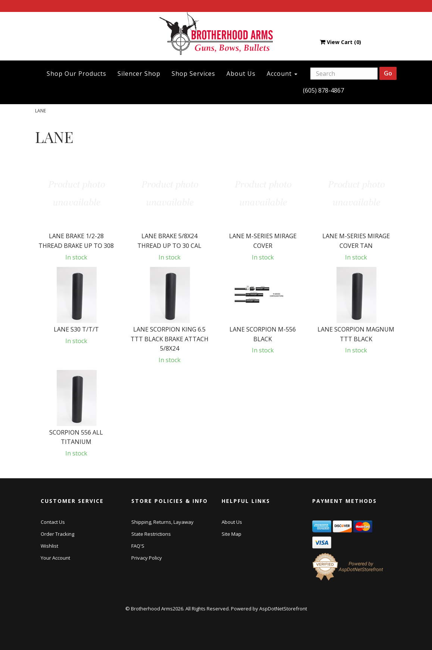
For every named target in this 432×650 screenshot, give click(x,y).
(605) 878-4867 (323, 90)
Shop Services (193, 73)
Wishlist (49, 545)
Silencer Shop (139, 73)
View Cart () (340, 42)
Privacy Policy (146, 557)
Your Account (55, 557)
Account (282, 73)
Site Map (231, 534)
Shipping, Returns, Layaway (162, 522)
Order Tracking (57, 534)
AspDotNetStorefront (283, 608)
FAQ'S (137, 545)
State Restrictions (151, 534)
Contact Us (53, 522)
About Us (241, 73)
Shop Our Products (76, 73)
